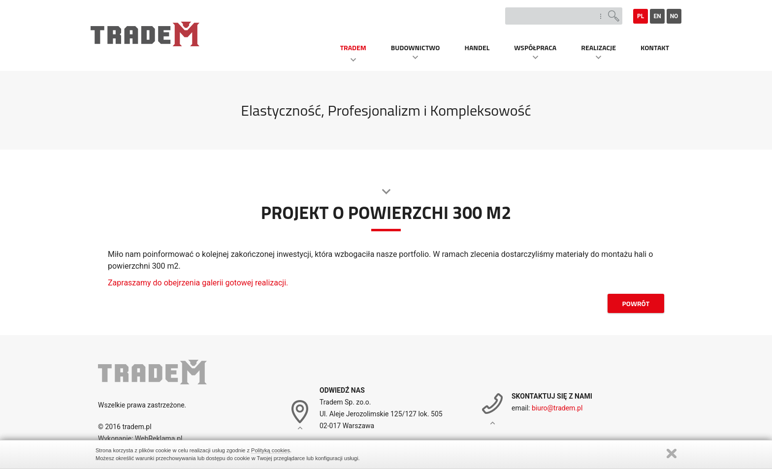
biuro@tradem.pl (557, 408)
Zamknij (671, 453)
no (674, 16)
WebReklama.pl (157, 438)
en (657, 16)
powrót (635, 303)
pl (640, 16)
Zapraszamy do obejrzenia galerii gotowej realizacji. (198, 282)
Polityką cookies (270, 450)
